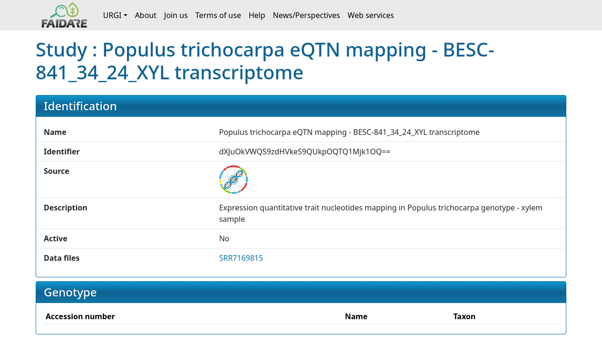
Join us (176, 15)
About (145, 15)
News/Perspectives (306, 15)
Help (257, 15)
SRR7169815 (241, 258)
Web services (371, 15)
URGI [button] (112, 15)
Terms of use (218, 15)
